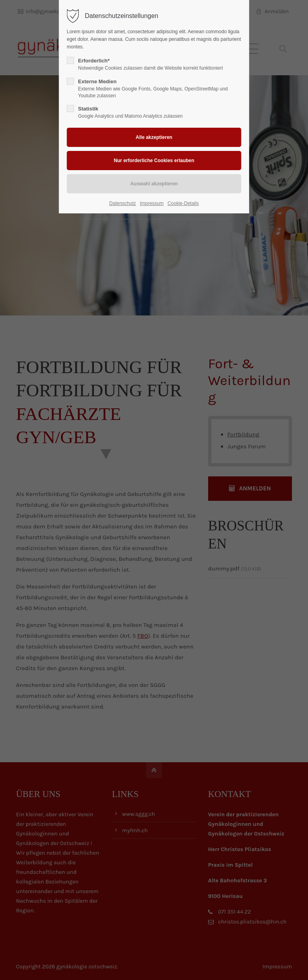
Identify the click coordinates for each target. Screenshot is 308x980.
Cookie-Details (183, 203)
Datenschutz (122, 203)
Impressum (152, 203)
